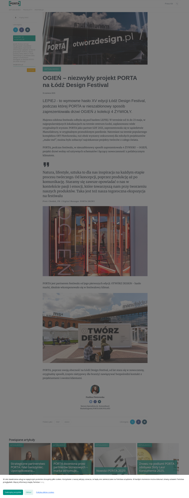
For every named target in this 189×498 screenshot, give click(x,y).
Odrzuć (28, 492)
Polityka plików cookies (45, 492)
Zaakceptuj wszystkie (13, 492)
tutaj (42, 482)
